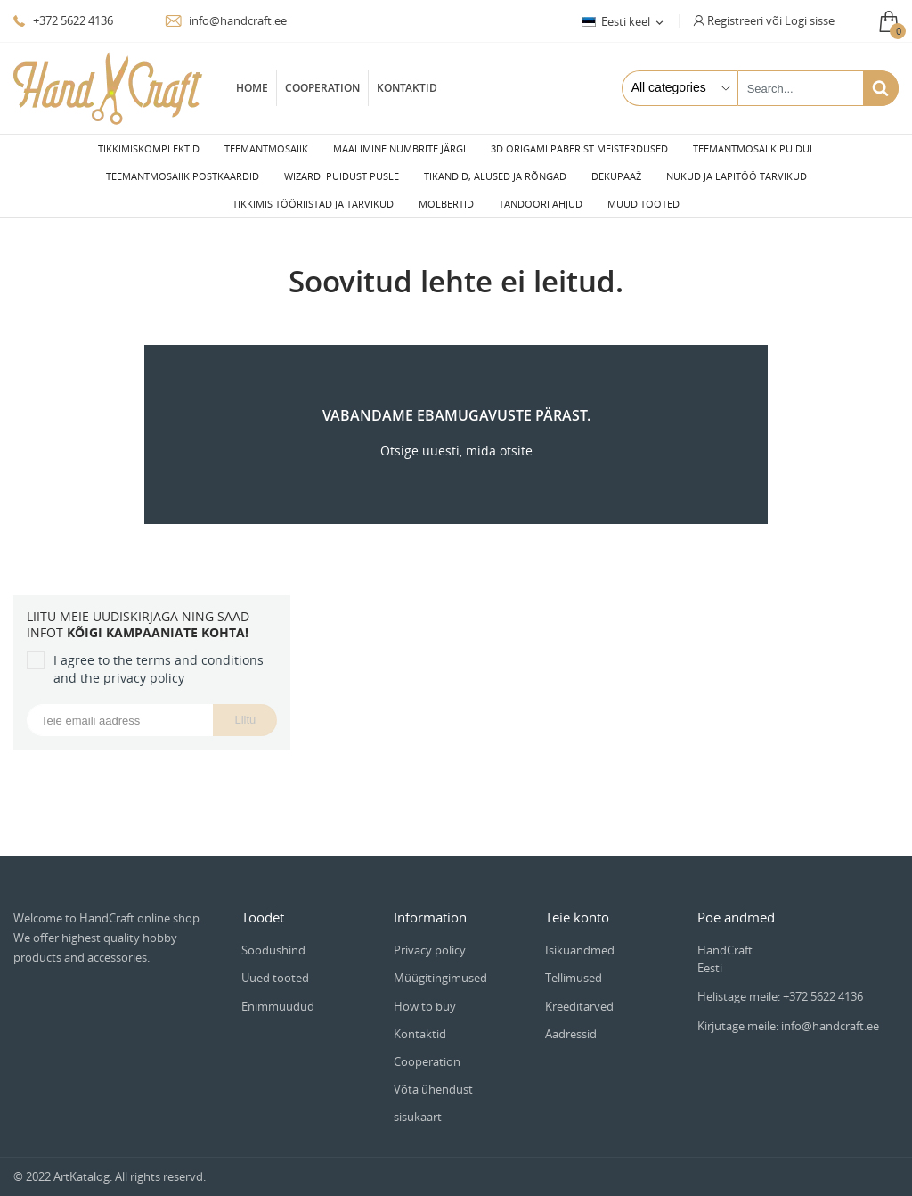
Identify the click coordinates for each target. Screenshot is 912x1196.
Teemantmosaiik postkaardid (182, 176)
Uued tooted (275, 963)
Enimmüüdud (277, 992)
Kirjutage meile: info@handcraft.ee (788, 1011)
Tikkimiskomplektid (149, 148)
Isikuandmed (580, 936)
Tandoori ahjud (540, 203)
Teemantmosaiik (266, 148)
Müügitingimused (440, 963)
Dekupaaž (616, 176)
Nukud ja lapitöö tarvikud (736, 176)
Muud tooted (643, 203)
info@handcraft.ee (226, 20)
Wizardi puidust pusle (341, 176)
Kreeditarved (579, 992)
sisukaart (418, 1102)
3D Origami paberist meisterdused (579, 148)
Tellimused (573, 963)
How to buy (425, 992)
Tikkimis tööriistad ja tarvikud (313, 203)
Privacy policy (430, 936)
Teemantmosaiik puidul (754, 148)
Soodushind (273, 936)
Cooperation (322, 87)
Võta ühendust (433, 1075)
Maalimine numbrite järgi (399, 148)
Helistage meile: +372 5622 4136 (780, 982)
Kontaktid (407, 87)
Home (252, 87)
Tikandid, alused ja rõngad (495, 176)
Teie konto (577, 903)
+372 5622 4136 (63, 20)
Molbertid (446, 203)
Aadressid (571, 1020)
